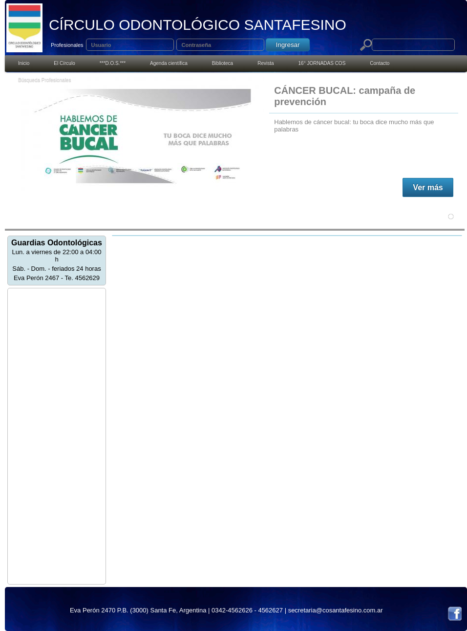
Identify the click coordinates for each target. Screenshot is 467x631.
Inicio (23, 63)
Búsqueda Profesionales (44, 80)
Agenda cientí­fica (169, 63)
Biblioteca (222, 63)
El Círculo (64, 63)
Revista (265, 63)
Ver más (428, 187)
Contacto (379, 63)
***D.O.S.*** (113, 63)
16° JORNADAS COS (322, 63)
